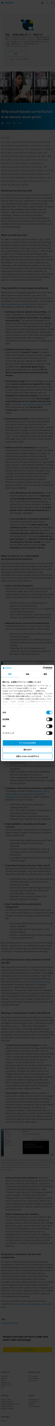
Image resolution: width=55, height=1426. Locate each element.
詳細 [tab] (27, 674)
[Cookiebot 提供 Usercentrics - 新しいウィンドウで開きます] (42, 668)
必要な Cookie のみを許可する (27, 756)
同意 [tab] (9, 674)
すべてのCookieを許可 (27, 743)
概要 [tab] (45, 674)
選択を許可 (27, 749)
